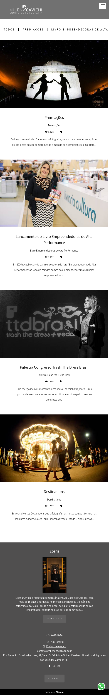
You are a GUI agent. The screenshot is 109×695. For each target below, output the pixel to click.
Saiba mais (55, 618)
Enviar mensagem (56, 646)
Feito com (54, 692)
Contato (54, 678)
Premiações (33, 29)
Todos (9, 29)
